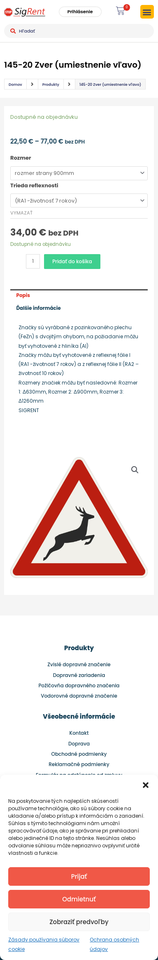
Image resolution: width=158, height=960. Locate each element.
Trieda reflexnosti (34, 185)
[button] (146, 785)
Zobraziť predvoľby (79, 922)
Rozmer (20, 158)
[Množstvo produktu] (33, 261)
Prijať (79, 876)
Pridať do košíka (72, 261)
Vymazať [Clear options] (21, 213)
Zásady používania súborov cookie (43, 944)
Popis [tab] (23, 295)
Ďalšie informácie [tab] (38, 307)
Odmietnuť (78, 899)
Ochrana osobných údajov (114, 944)
